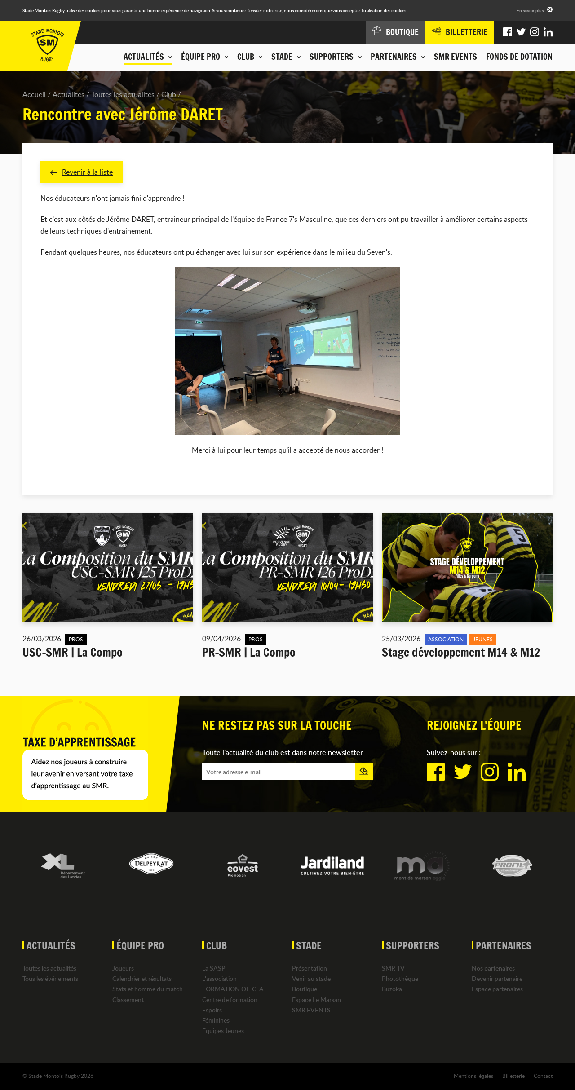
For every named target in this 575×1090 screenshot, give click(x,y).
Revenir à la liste (81, 172)
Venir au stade (311, 979)
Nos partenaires (493, 968)
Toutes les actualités (123, 94)
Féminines (216, 1020)
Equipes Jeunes (223, 1031)
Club (168, 94)
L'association (219, 979)
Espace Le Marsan (316, 999)
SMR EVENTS (455, 56)
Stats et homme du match (147, 989)
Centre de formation (229, 999)
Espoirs (212, 1010)
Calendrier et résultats (142, 979)
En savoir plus (530, 10)
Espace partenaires (497, 989)
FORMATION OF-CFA (233, 989)
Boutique (304, 989)
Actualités (68, 94)
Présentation (309, 968)
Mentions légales (473, 1076)
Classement (128, 999)
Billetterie (513, 1076)
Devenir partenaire (497, 979)
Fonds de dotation (519, 56)
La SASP (214, 968)
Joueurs (123, 968)
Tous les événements (50, 979)
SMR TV (393, 968)
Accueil (34, 94)
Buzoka (392, 989)
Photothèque (400, 979)
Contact (543, 1076)
